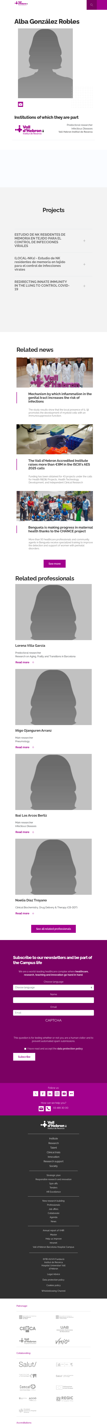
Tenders (53, 1187)
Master (53, 1234)
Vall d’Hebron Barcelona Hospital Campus (53, 1247)
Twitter (35, 1092)
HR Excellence (53, 1192)
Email (20, 103)
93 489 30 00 (60, 1107)
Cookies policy (53, 1285)
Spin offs (53, 1183)
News (53, 1221)
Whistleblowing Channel (53, 1291)
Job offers (53, 1209)
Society (53, 1166)
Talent (53, 1147)
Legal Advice (53, 1274)
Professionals (53, 1205)
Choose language (53, 981)
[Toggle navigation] (102, 5)
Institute (53, 1138)
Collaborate (53, 1213)
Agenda (53, 1217)
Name (53, 994)
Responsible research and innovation (53, 1179)
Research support (53, 1161)
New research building (53, 1201)
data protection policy (70, 1048)
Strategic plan (54, 1175)
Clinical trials (53, 1152)
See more (55, 563)
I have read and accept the (55, 1048)
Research (53, 1143)
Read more (22, 662)
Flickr (71, 1092)
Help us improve (54, 1239)
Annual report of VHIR (53, 1230)
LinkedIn (49, 1092)
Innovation (53, 1156)
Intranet (53, 1243)
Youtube (64, 1092)
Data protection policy (53, 1280)
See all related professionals (53, 928)
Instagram (57, 1092)
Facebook (42, 1092)
